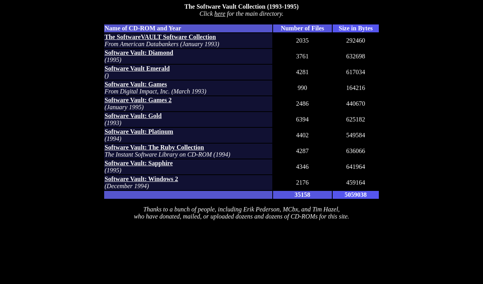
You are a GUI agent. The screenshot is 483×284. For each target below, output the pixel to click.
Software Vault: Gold (133, 115)
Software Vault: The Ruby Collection (154, 147)
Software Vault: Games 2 (138, 100)
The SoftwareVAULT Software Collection (160, 37)
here (219, 13)
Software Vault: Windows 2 (141, 179)
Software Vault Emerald (137, 68)
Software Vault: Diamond (139, 52)
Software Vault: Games (136, 84)
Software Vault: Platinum (139, 131)
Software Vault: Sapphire (139, 163)
